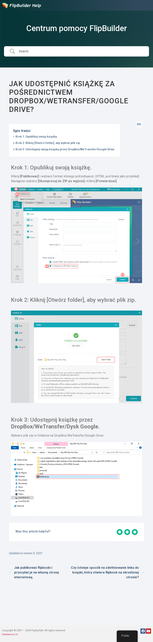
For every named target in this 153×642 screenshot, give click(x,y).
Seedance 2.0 (10, 634)
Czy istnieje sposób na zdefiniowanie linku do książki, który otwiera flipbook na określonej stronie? (107, 572)
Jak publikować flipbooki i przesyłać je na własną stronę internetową (34, 572)
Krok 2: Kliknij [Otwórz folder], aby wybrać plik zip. (48, 143)
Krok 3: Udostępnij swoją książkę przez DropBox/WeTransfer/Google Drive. (65, 149)
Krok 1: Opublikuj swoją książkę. (37, 136)
